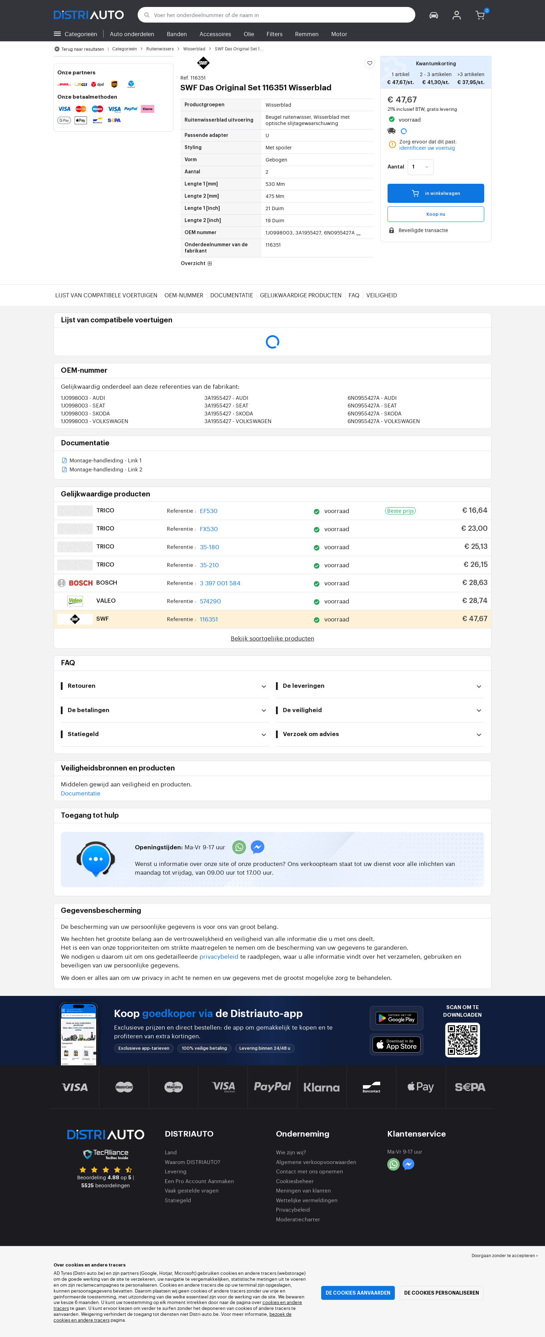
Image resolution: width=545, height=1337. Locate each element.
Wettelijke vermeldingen (306, 1200)
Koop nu (435, 214)
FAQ (354, 295)
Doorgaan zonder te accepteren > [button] (505, 1255)
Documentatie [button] (80, 793)
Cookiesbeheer (295, 1181)
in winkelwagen (436, 193)
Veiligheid (381, 295)
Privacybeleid (293, 1209)
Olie (249, 34)
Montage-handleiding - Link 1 (101, 461)
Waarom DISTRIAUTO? (192, 1161)
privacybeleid (219, 956)
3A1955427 (226, 397)
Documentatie (231, 295)
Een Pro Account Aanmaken (199, 1181)
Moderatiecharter (298, 1219)
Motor (339, 34)
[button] (433, 14)
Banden (177, 34)
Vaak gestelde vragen (192, 1190)
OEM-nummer (183, 295)
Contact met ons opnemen (309, 1171)
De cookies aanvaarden (358, 1292)
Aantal (396, 167)
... (358, 232)
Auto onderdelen (132, 34)
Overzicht (197, 263)
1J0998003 (83, 397)
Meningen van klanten (303, 1190)
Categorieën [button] (81, 34)
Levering (176, 1171)
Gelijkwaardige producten (301, 295)
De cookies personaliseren (441, 1292)
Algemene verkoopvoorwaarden (316, 1161)
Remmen (307, 34)
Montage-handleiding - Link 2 (101, 470)
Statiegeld (178, 1200)
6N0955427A (372, 397)
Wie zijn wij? (291, 1152)
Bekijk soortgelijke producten (272, 638)
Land (171, 1152)
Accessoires (215, 34)
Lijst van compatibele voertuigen (106, 295)
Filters (275, 34)
